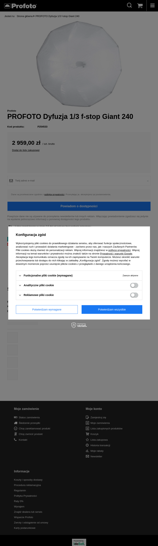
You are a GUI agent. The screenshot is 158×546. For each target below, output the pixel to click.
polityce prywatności (119, 250)
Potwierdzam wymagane (46, 309)
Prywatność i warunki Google (116, 253)
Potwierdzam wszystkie (112, 309)
